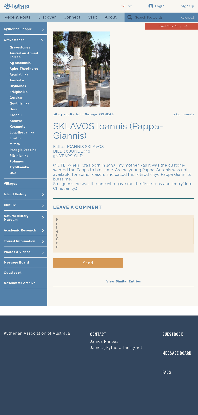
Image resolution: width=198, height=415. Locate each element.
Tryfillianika (19, 167)
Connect (72, 17)
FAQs (166, 372)
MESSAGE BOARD (176, 353)
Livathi (15, 138)
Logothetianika (22, 132)
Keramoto (18, 126)
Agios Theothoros (24, 69)
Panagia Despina (23, 150)
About (111, 17)
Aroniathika (19, 74)
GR (130, 6)
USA (13, 173)
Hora (13, 109)
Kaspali (16, 115)
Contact (98, 334)
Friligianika (19, 92)
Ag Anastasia (20, 63)
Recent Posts (18, 17)
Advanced (187, 17)
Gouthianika (19, 103)
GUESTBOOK (172, 334)
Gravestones (20, 47)
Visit (92, 17)
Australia (17, 80)
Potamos (17, 161)
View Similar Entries (123, 281)
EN (123, 6)
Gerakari (16, 97)
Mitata (15, 144)
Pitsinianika (19, 155)
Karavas (16, 121)
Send (88, 263)
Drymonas (18, 86)
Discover (47, 17)
